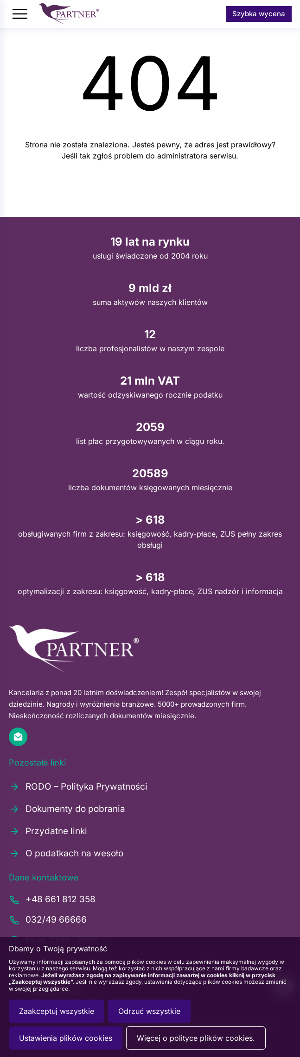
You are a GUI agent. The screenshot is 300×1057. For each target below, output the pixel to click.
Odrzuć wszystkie (149, 1011)
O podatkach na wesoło (66, 853)
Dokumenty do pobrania (67, 809)
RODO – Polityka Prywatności (78, 786)
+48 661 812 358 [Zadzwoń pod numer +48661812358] (52, 899)
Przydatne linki (48, 831)
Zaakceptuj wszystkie (56, 1011)
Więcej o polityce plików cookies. (196, 1038)
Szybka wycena (258, 13)
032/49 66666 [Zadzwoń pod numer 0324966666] (48, 920)
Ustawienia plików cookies (65, 1038)
